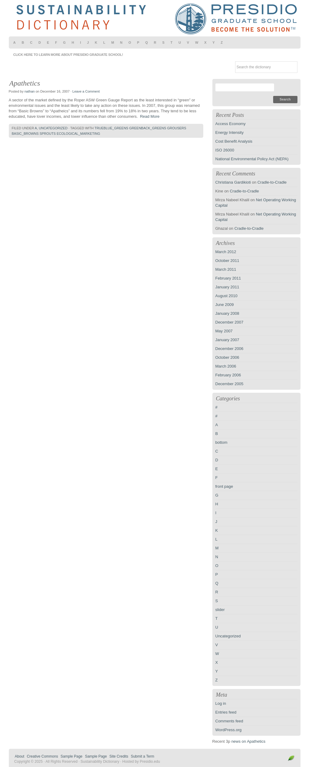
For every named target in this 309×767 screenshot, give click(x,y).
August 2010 (226, 296)
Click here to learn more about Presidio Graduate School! (68, 54)
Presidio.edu (150, 761)
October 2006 (227, 357)
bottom (221, 442)
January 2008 (227, 313)
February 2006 (228, 375)
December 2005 (229, 384)
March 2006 (225, 366)
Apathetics (24, 83)
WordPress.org (228, 730)
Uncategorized (53, 128)
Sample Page (71, 756)
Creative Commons (42, 756)
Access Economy (230, 123)
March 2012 (225, 251)
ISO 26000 (224, 150)
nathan (29, 91)
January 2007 (227, 340)
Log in (220, 703)
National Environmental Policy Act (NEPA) (252, 159)
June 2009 (224, 304)
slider (220, 609)
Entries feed (225, 712)
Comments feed (229, 721)
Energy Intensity (229, 132)
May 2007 (224, 331)
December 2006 (229, 348)
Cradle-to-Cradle (272, 182)
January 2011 (227, 287)
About (19, 756)
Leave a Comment (86, 91)
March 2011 (225, 269)
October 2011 (227, 260)
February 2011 (228, 278)
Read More (150, 116)
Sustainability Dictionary (154, 18)
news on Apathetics (248, 741)
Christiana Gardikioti (233, 182)
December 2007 (229, 322)
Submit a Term (142, 756)
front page (224, 486)
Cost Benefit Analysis (233, 141)
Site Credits (118, 756)
